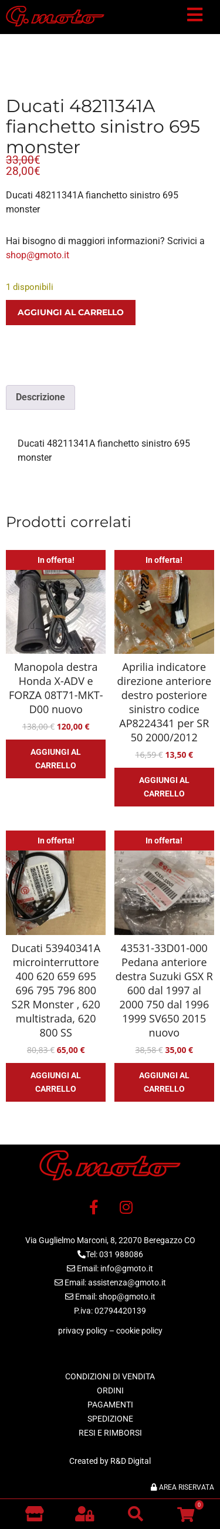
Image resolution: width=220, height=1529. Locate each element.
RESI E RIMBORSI (110, 1432)
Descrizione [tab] (40, 397)
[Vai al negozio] (34, 1514)
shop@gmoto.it (37, 255)
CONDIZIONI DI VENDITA (110, 1376)
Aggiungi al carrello (71, 312)
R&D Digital (130, 1461)
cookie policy (139, 1330)
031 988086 (121, 1254)
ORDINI (110, 1390)
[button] (194, 17)
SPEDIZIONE (110, 1418)
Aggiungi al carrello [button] (56, 758)
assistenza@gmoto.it (127, 1282)
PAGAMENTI (110, 1404)
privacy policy (82, 1330)
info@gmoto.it (126, 1268)
